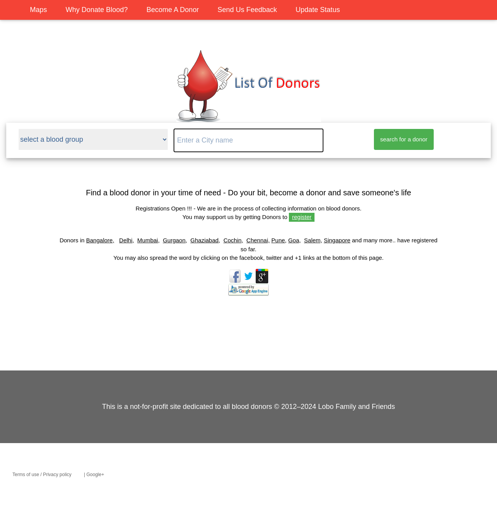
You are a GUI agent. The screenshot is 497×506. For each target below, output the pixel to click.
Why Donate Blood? (97, 10)
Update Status (317, 10)
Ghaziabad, (205, 240)
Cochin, (233, 240)
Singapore (337, 240)
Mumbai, (148, 240)
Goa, (294, 240)
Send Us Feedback (247, 10)
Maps (38, 10)
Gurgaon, (175, 240)
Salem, (313, 240)
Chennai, (258, 240)
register (301, 217)
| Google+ (94, 474)
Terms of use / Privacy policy (41, 474)
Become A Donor (172, 10)
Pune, (279, 240)
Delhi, (126, 240)
